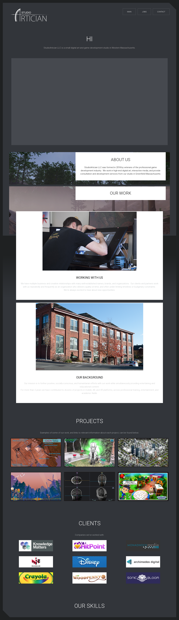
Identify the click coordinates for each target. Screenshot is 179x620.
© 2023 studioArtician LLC (91, 604)
